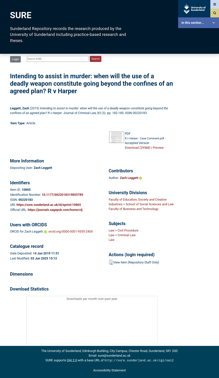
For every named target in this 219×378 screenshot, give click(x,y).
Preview (158, 147)
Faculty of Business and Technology (133, 209)
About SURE (199, 55)
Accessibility (199, 133)
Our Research (199, 45)
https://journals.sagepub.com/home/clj (55, 210)
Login (15, 59)
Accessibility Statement (109, 370)
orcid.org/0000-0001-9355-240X (71, 231)
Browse (199, 67)
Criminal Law (127, 235)
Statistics (199, 100)
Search (199, 77)
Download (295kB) (137, 147)
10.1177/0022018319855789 (62, 194)
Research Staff (199, 110)
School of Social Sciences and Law (150, 204)
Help (199, 122)
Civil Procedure (128, 230)
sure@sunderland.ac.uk (114, 355)
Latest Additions (199, 88)
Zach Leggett (131, 178)
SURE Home (199, 34)
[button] (111, 262)
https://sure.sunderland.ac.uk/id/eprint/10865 (48, 205)
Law (111, 230)
